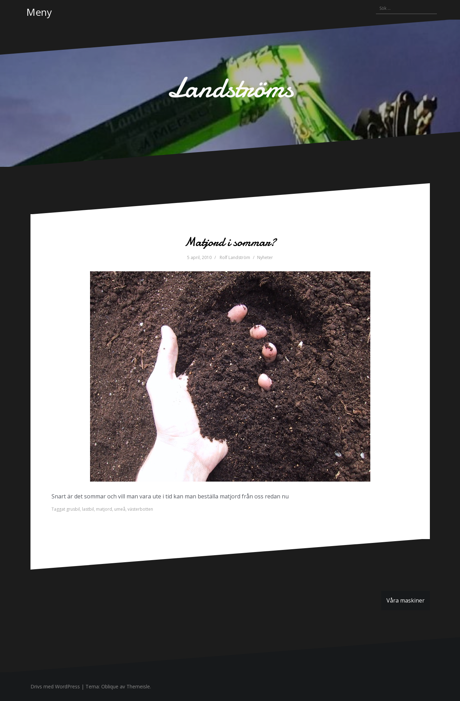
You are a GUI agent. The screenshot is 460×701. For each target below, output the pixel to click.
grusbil (73, 509)
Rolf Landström (235, 257)
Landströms (230, 88)
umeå (119, 509)
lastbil (88, 509)
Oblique (109, 686)
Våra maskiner (405, 600)
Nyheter (265, 257)
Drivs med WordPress (55, 686)
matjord (104, 509)
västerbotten (140, 509)
